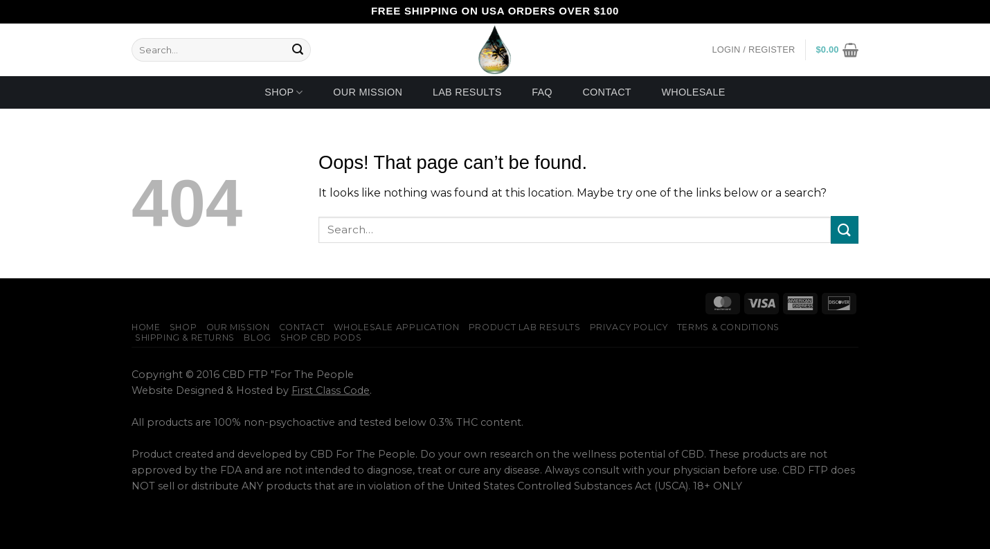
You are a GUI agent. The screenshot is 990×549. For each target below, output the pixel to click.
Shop (283, 92)
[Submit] (297, 50)
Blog (257, 337)
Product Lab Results (525, 327)
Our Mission (367, 92)
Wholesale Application (397, 327)
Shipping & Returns (185, 337)
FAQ (542, 92)
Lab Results (467, 92)
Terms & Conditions (728, 327)
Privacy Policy (629, 327)
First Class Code (330, 390)
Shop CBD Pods (320, 337)
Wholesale (693, 92)
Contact (606, 92)
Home (146, 327)
